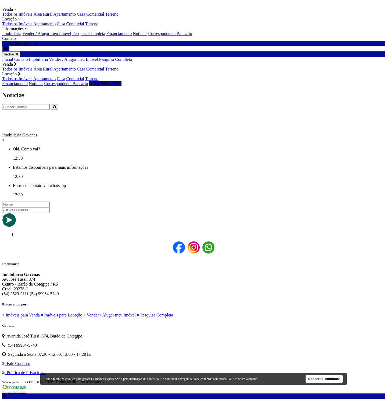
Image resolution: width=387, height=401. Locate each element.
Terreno (112, 14)
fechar (11, 54)
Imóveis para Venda (21, 315)
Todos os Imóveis (17, 14)
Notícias (140, 33)
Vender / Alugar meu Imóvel (46, 33)
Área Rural (43, 14)
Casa (81, 14)
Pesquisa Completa (88, 33)
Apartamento (64, 14)
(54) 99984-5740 (105, 83)
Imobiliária (11, 33)
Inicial (7, 59)
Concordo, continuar (324, 379)
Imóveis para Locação (61, 315)
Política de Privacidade (242, 379)
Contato (9, 38)
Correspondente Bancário (170, 33)
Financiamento (119, 33)
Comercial (95, 14)
